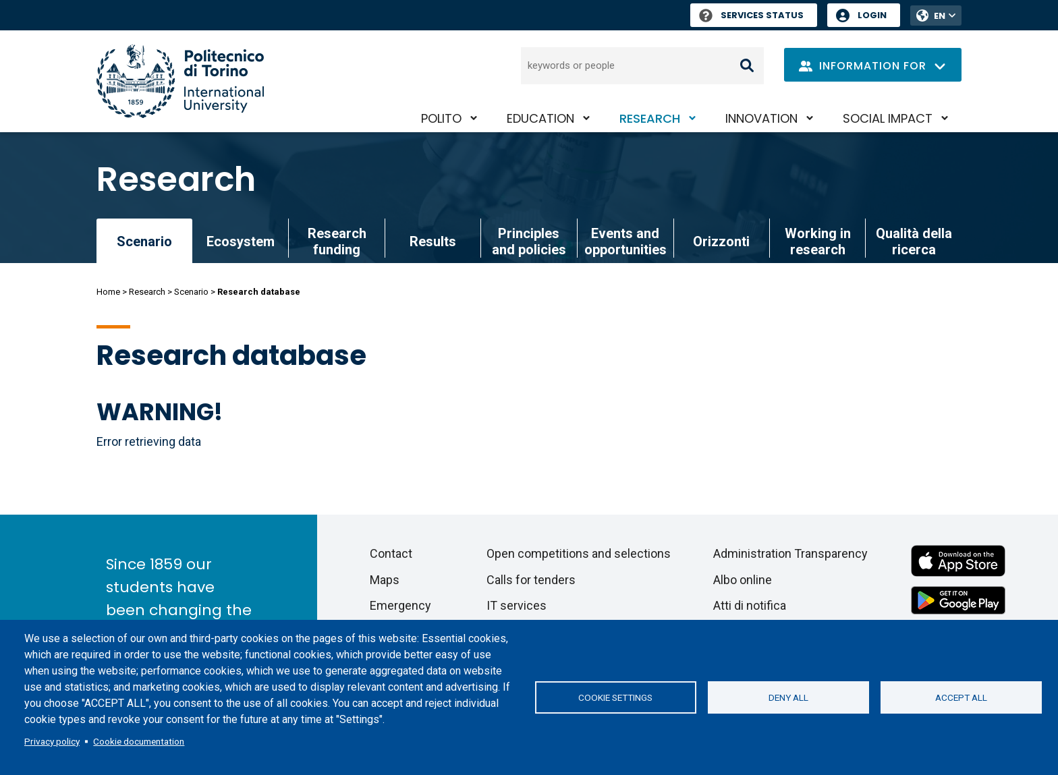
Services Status (751, 15)
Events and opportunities (625, 241)
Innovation (761, 118)
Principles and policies (529, 241)
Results (433, 241)
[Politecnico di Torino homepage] (180, 81)
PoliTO (441, 118)
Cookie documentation (138, 741)
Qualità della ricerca (914, 241)
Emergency (400, 605)
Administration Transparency (790, 553)
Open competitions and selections (578, 553)
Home (108, 292)
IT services (516, 605)
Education (540, 118)
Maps (384, 580)
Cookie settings (615, 697)
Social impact (887, 118)
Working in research (818, 241)
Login (872, 15)
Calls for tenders (531, 580)
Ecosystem (240, 241)
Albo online (742, 580)
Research (649, 118)
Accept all (961, 697)
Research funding (337, 241)
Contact (391, 553)
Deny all (788, 697)
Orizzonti (721, 241)
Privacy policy (52, 741)
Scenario (191, 292)
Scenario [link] (144, 241)
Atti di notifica (749, 605)
